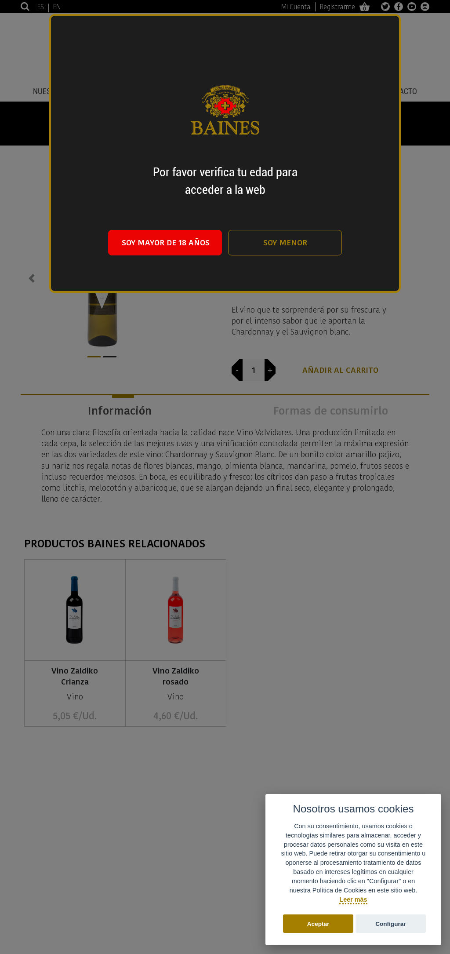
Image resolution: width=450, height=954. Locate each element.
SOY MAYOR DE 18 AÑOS (166, 242)
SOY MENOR (285, 242)
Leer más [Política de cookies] (353, 899)
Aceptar (318, 924)
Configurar (390, 924)
